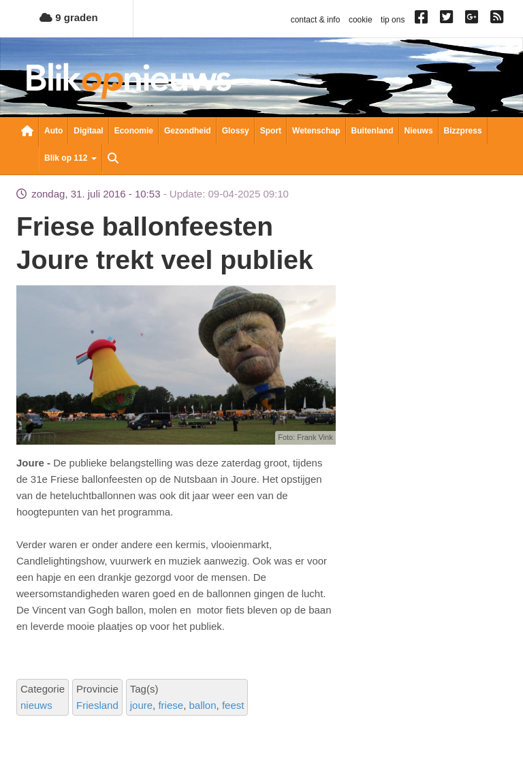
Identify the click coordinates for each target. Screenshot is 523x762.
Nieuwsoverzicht (27, 132)
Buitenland (372, 131)
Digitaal (88, 131)
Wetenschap (316, 131)
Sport (270, 131)
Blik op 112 (70, 158)
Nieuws (419, 131)
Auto (53, 131)
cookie (361, 20)
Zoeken (113, 159)
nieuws (36, 705)
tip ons (393, 20)
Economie (133, 131)
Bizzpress (463, 131)
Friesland (97, 705)
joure (141, 705)
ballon (202, 705)
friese (170, 705)
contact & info (315, 20)
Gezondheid (187, 131)
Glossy (235, 131)
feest (233, 705)
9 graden (68, 17)
